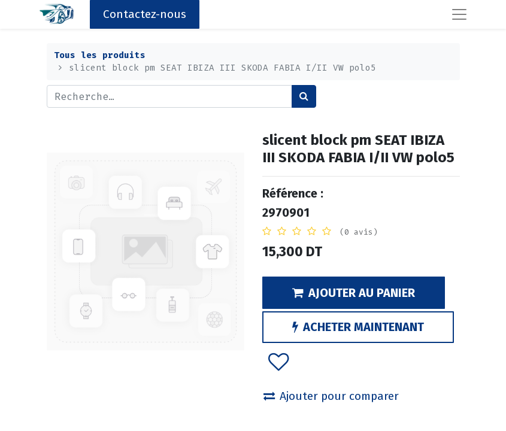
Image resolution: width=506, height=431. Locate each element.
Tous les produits (100, 55)
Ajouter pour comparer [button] (331, 396)
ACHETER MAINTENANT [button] (358, 327)
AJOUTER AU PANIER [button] (353, 293)
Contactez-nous (144, 14)
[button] (278, 361)
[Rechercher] (304, 96)
